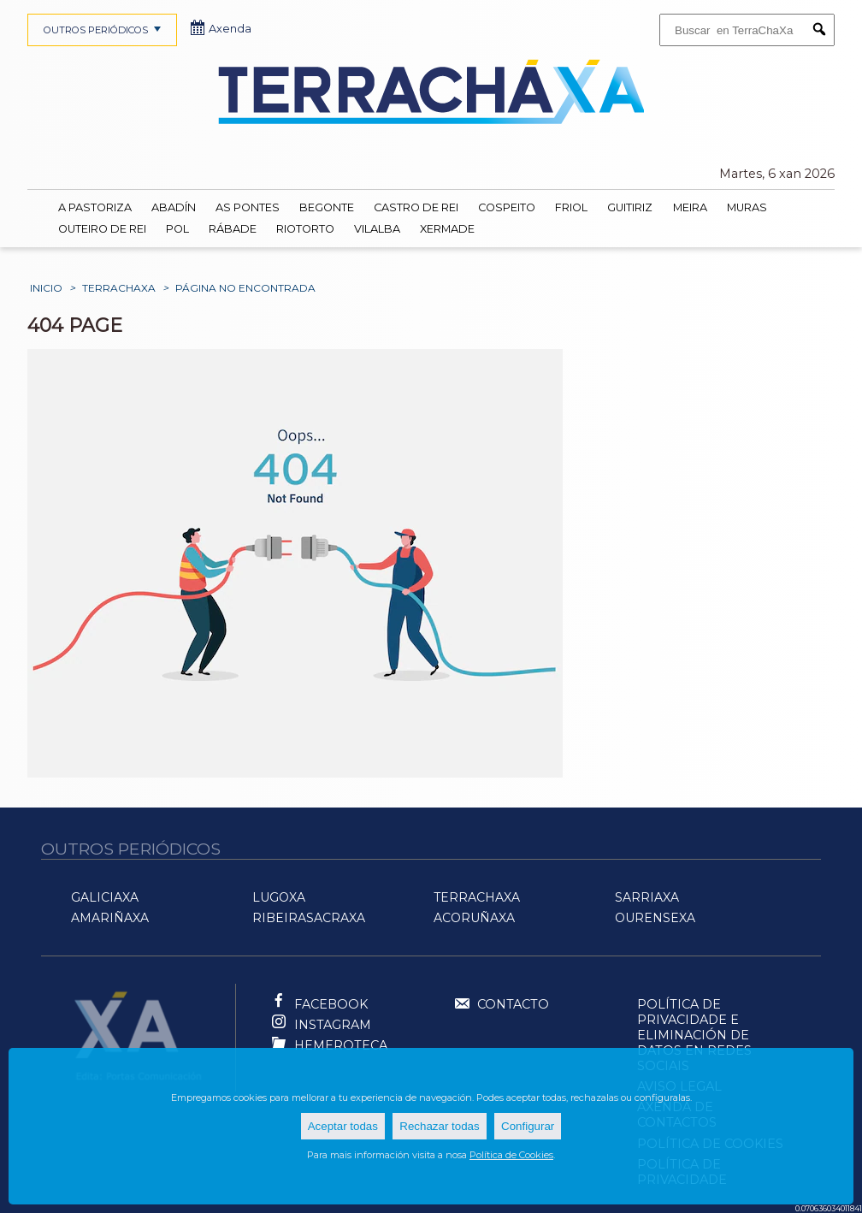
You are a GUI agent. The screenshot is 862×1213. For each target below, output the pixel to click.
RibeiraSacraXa (308, 918)
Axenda (221, 28)
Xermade (447, 228)
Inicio (46, 287)
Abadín (173, 207)
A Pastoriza (95, 207)
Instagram (332, 1025)
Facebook (331, 1004)
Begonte (326, 207)
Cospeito (506, 207)
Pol (177, 228)
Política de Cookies (511, 1155)
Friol (571, 207)
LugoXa (278, 897)
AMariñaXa (110, 918)
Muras (747, 207)
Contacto (501, 1005)
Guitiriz (629, 207)
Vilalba (377, 228)
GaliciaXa (105, 897)
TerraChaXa (119, 287)
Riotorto (305, 228)
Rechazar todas (439, 1126)
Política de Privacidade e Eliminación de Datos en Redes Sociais (694, 1035)
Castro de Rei (416, 207)
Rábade (233, 228)
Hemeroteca (340, 1045)
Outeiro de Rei (102, 228)
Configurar (527, 1126)
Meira (690, 207)
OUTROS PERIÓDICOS (104, 29)
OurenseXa (655, 918)
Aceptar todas (343, 1126)
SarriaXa (647, 897)
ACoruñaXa (474, 918)
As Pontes (248, 207)
